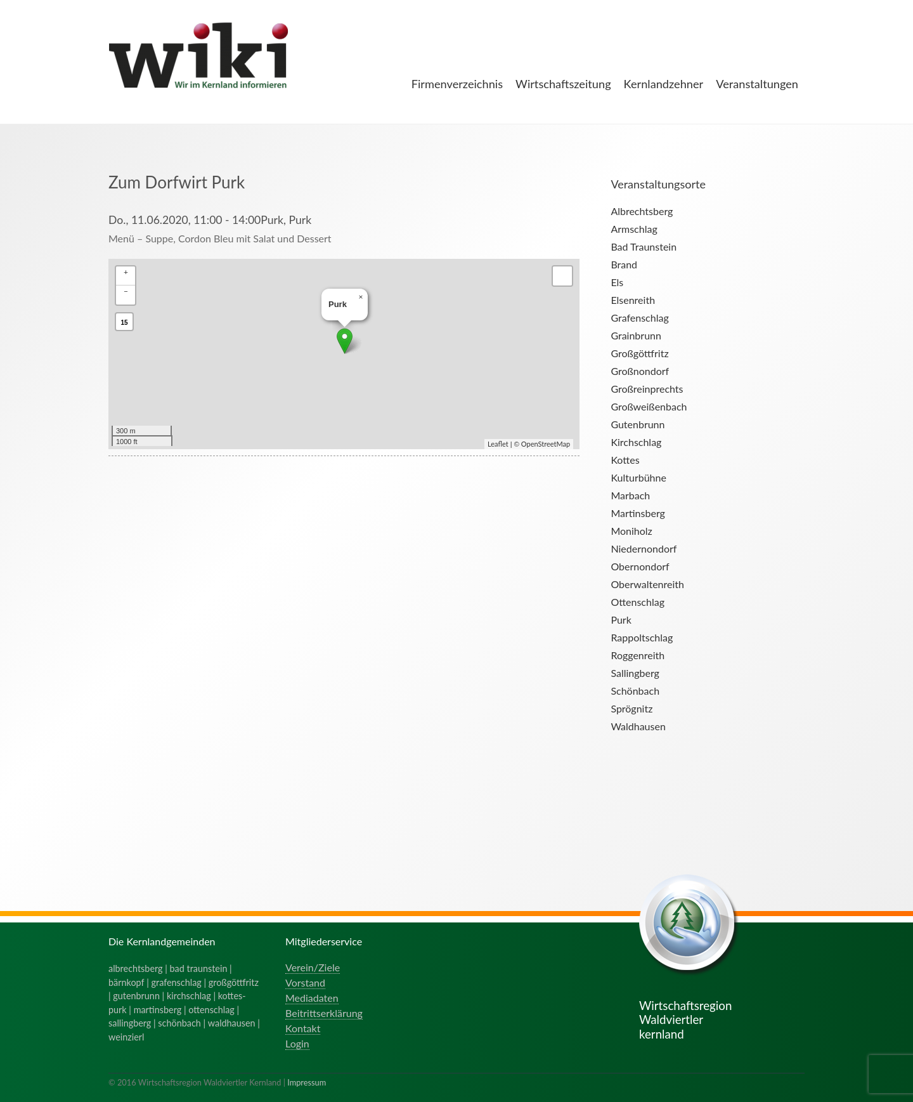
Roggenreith (637, 655)
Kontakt (302, 1028)
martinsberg (158, 1009)
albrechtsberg (135, 968)
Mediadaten (312, 998)
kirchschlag (189, 995)
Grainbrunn (636, 335)
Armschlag (634, 229)
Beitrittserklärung (324, 1013)
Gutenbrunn (637, 424)
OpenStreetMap (545, 444)
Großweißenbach (649, 406)
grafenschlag (177, 982)
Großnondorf (640, 371)
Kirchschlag (636, 442)
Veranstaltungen (757, 84)
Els (617, 282)
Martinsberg (637, 513)
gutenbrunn (136, 995)
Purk (621, 619)
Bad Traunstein (644, 246)
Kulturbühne (638, 477)
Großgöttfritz (639, 353)
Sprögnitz (631, 708)
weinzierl (126, 1037)
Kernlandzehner (664, 84)
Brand (624, 264)
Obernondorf (640, 566)
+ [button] (126, 272)
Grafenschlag (639, 318)
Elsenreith (633, 300)
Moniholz (631, 531)
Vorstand (305, 982)
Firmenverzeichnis (457, 84)
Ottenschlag (637, 602)
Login (297, 1043)
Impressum (306, 1082)
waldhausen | (234, 1023)
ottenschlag (211, 1009)
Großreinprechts (647, 389)
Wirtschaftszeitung (563, 84)
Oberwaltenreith (647, 584)
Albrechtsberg (642, 211)
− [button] (126, 291)
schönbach (179, 1023)
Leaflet (498, 444)
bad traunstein (199, 968)
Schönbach (635, 691)
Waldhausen (638, 726)
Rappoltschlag (642, 637)
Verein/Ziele (312, 967)
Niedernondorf (644, 548)
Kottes (625, 460)
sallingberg (129, 1023)
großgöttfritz (234, 982)
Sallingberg (635, 673)
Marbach (630, 495)
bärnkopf (126, 982)
